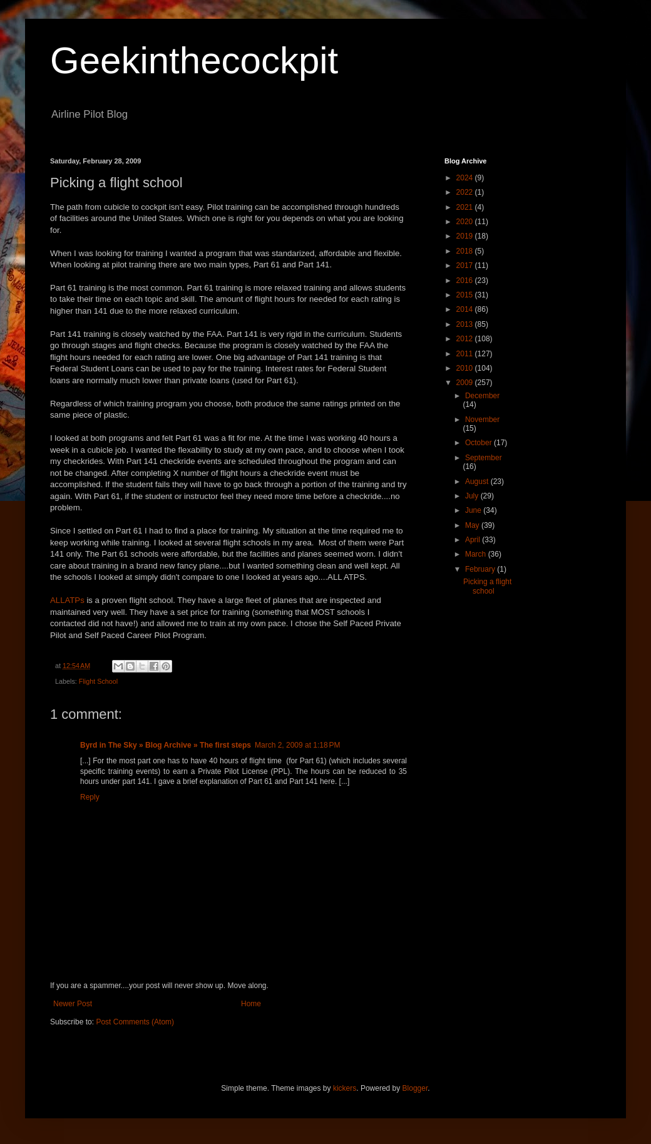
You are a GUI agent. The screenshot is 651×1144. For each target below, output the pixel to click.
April (473, 539)
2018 (465, 251)
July (473, 496)
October (479, 442)
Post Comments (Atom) (135, 1022)
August (478, 481)
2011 (465, 353)
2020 (465, 221)
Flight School (98, 681)
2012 (465, 338)
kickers (344, 1088)
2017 (465, 265)
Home (251, 1003)
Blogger (415, 1088)
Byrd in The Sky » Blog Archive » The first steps (165, 745)
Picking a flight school (487, 586)
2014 (465, 309)
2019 (465, 236)
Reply (90, 797)
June (474, 510)
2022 (465, 192)
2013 (465, 324)
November (482, 419)
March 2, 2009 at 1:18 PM (297, 745)
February (481, 569)
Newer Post (72, 1003)
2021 (465, 207)
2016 (465, 280)
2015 (465, 295)
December (482, 395)
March (476, 554)
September (483, 457)
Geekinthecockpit (194, 60)
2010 (465, 368)
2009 (465, 382)
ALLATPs (67, 600)
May (473, 525)
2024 (465, 177)
